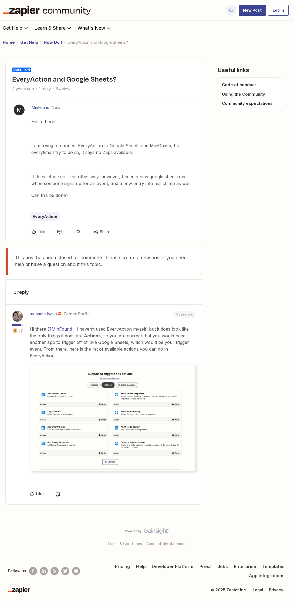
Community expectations (247, 103)
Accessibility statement (166, 543)
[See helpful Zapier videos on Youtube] (76, 571)
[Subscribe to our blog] (54, 571)
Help (141, 566)
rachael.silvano (43, 313)
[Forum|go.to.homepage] (48, 10)
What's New (94, 28)
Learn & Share (53, 28)
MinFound (40, 107)
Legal (258, 589)
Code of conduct (239, 84)
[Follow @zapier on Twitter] (65, 571)
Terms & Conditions (124, 543)
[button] (252, 10)
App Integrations (267, 575)
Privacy (276, 589)
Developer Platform (172, 566)
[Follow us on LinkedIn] (44, 571)
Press (206, 566)
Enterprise (245, 566)
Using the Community (243, 94)
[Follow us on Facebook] (33, 571)
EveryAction (45, 216)
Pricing (122, 566)
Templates (273, 566)
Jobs (223, 566)
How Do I (53, 42)
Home (9, 42)
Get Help (16, 28)
